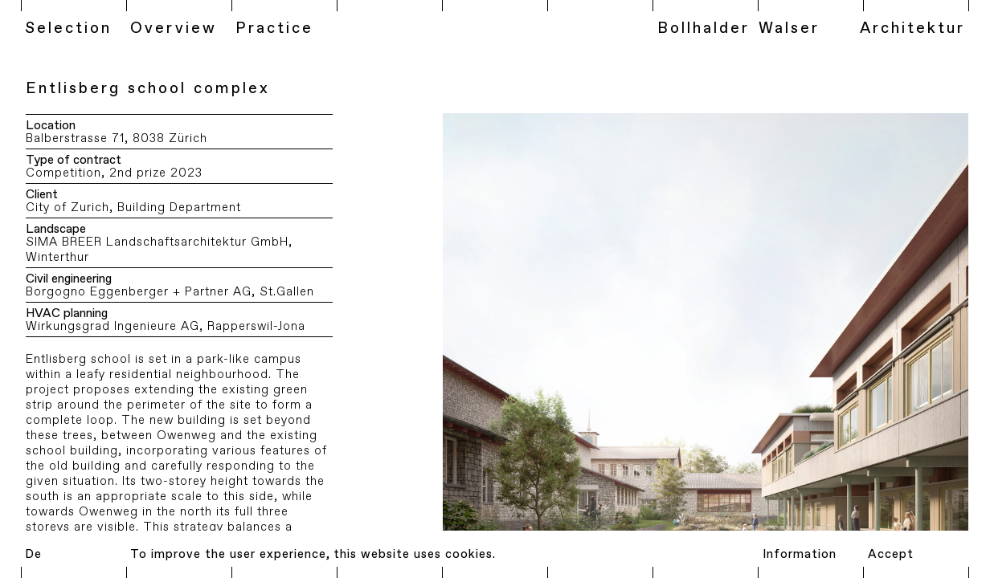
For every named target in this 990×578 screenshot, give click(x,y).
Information (800, 554)
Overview (173, 28)
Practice (274, 28)
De (33, 554)
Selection (68, 28)
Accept (891, 554)
